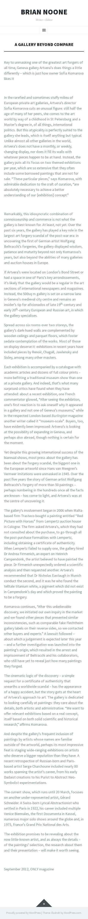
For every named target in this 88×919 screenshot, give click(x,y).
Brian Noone (44, 12)
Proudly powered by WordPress (23, 913)
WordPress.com (72, 913)
